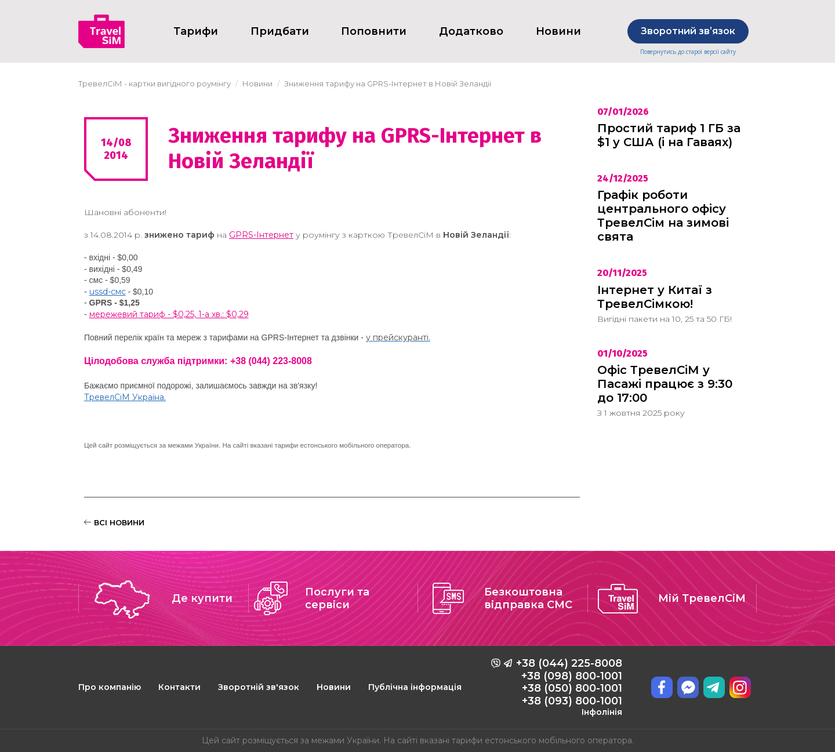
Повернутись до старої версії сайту (688, 52)
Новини (334, 687)
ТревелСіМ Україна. (125, 397)
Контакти (179, 687)
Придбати (280, 31)
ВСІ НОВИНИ (114, 522)
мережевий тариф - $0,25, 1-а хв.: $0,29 (169, 314)
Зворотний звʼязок (688, 31)
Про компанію (109, 687)
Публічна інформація (415, 687)
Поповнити (373, 31)
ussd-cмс (107, 291)
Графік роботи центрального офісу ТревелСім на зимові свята (663, 216)
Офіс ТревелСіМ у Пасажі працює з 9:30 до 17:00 (664, 384)
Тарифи (195, 31)
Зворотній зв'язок (258, 687)
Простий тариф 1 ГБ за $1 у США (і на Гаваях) (668, 135)
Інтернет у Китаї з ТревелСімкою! (654, 297)
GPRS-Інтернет (261, 235)
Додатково (471, 31)
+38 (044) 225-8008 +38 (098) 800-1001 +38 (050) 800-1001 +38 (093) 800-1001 (569, 687)
